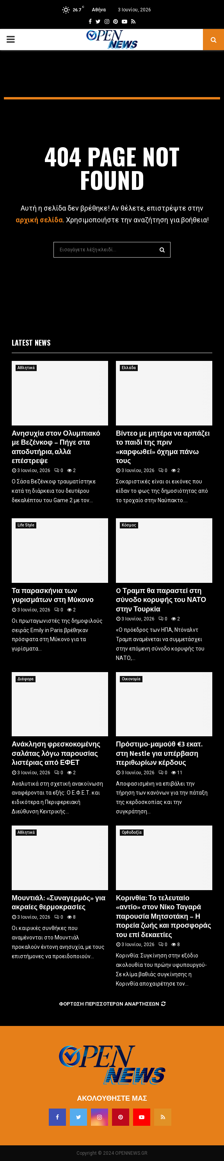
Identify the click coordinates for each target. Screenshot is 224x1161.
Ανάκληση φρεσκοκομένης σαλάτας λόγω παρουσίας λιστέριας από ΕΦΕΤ (56, 754)
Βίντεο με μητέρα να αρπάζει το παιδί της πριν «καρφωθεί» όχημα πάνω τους (163, 447)
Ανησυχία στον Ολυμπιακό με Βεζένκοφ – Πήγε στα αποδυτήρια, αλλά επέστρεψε (56, 447)
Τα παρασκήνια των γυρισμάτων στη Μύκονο (53, 595)
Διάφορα (26, 679)
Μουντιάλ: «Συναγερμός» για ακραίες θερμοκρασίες (58, 902)
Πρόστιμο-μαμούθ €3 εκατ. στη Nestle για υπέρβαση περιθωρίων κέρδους (159, 754)
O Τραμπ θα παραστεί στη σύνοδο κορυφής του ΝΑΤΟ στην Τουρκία (161, 600)
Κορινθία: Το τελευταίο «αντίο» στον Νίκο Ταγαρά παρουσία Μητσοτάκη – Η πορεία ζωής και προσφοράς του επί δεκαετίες (163, 916)
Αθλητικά (26, 368)
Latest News (31, 342)
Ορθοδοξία (132, 832)
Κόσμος (129, 525)
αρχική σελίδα (39, 220)
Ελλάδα (129, 368)
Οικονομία (131, 679)
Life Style (26, 525)
